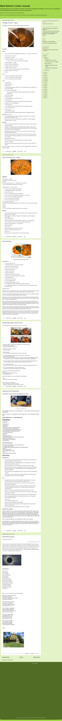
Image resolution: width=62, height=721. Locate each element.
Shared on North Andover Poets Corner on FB (34, 541)
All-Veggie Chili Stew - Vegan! (10, 22)
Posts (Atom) (10, 659)
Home (21, 657)
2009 (45, 95)
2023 (45, 72)
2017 (45, 82)
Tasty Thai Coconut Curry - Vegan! (11, 157)
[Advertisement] (37, 695)
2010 (45, 94)
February (47, 70)
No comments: (20, 151)
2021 (45, 75)
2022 (45, 73)
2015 (45, 85)
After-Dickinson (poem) (8, 536)
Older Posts (36, 657)
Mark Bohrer (46, 47)
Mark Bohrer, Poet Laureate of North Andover (51, 50)
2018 (45, 80)
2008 (45, 97)
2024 (45, 57)
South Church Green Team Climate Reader (51, 31)
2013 (45, 89)
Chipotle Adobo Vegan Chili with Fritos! (12, 322)
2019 (45, 79)
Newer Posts (5, 657)
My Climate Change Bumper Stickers (50, 43)
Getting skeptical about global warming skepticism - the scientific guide (50, 33)
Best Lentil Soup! (6, 241)
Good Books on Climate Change (49, 41)
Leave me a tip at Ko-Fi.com (48, 23)
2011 (45, 92)
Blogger (43, 717)
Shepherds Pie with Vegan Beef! (10, 391)
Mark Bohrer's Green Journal (15, 6)
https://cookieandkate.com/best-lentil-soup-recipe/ (22, 259)
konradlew (35, 717)
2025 (45, 55)
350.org (44, 35)
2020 (45, 77)
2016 (45, 84)
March (46, 58)
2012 (45, 90)
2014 (45, 87)
